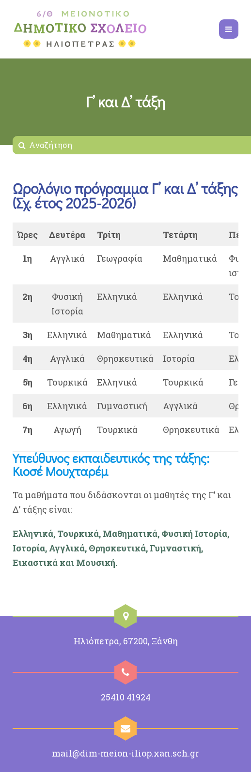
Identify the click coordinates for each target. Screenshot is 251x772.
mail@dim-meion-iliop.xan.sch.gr (125, 753)
